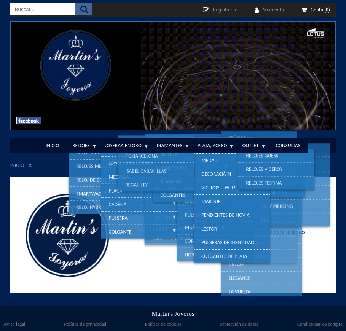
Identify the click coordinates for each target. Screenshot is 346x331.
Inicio (52, 145)
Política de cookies (163, 324)
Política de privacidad (85, 324)
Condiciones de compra (319, 324)
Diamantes (169, 145)
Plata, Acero (212, 145)
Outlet (250, 145)
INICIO (17, 165)
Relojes (80, 145)
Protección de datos (239, 324)
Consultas (288, 145)
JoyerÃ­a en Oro (123, 145)
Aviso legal (14, 324)
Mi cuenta (273, 10)
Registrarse (225, 10)
